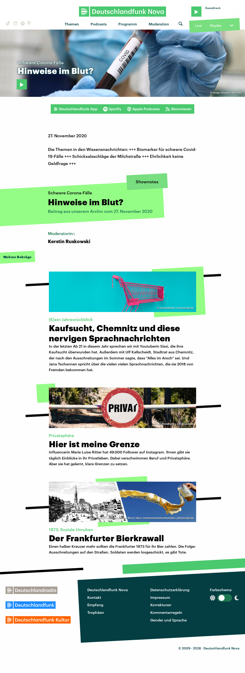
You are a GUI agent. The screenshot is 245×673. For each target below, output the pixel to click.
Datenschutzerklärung (169, 589)
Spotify (112, 109)
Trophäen (95, 612)
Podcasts (99, 24)
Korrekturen (160, 605)
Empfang (95, 605)
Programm (127, 24)
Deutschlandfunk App (75, 109)
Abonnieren (178, 109)
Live (198, 26)
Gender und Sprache (168, 620)
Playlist (215, 26)
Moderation (159, 24)
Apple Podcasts (143, 109)
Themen (72, 24)
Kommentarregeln (166, 612)
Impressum (160, 597)
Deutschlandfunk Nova (107, 589)
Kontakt (94, 597)
